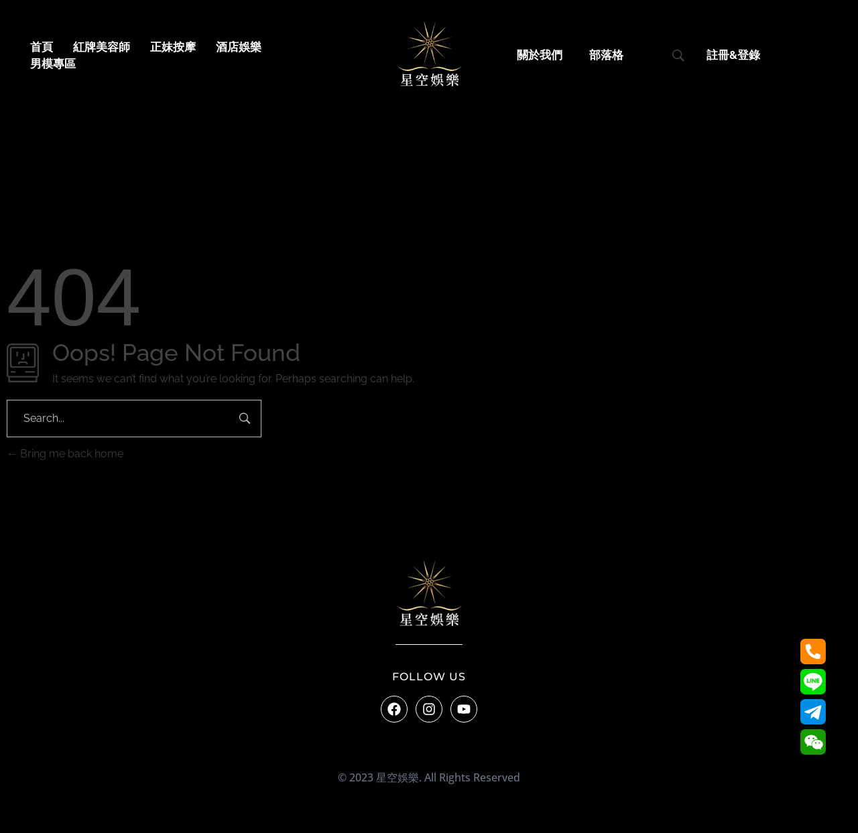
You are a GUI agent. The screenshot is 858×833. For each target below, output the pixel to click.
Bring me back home (65, 453)
